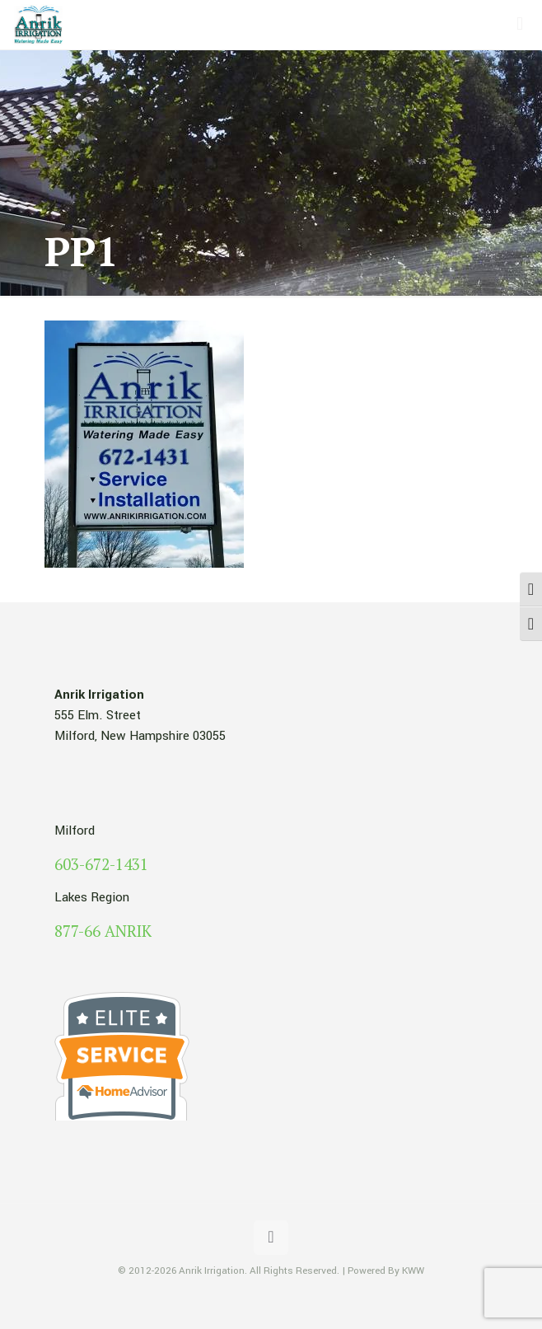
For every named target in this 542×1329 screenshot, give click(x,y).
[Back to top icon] (271, 1237)
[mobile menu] (520, 25)
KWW (413, 1271)
